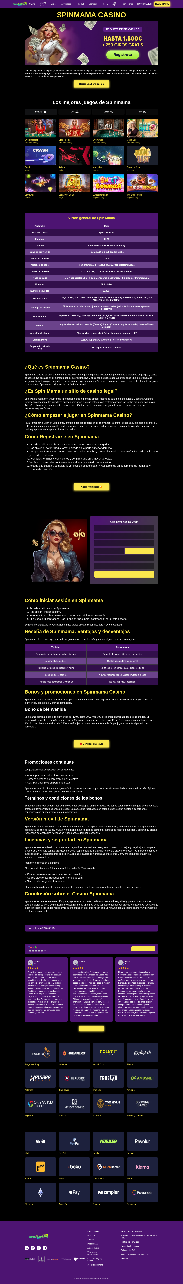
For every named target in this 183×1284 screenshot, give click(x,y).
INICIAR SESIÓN (144, 4)
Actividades (66, 4)
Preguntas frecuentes (130, 1246)
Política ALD (92, 1244)
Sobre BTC (92, 1240)
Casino (32, 4)
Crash (108, 111)
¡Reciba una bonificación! (91, 84)
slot (142, 111)
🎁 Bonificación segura (91, 744)
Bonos (53, 4)
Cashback (93, 4)
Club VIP (114, 4)
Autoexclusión (93, 1248)
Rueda (105, 4)
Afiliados (124, 1259)
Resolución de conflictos (131, 1231)
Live (74, 111)
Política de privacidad (130, 1242)
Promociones (127, 4)
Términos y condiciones (92, 1253)
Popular (40, 111)
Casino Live (43, 4)
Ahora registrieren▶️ (91, 487)
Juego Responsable (95, 1265)
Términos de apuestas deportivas (135, 1254)
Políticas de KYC (128, 1250)
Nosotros (91, 1235)
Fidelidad (80, 4)
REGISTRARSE (162, 4)
